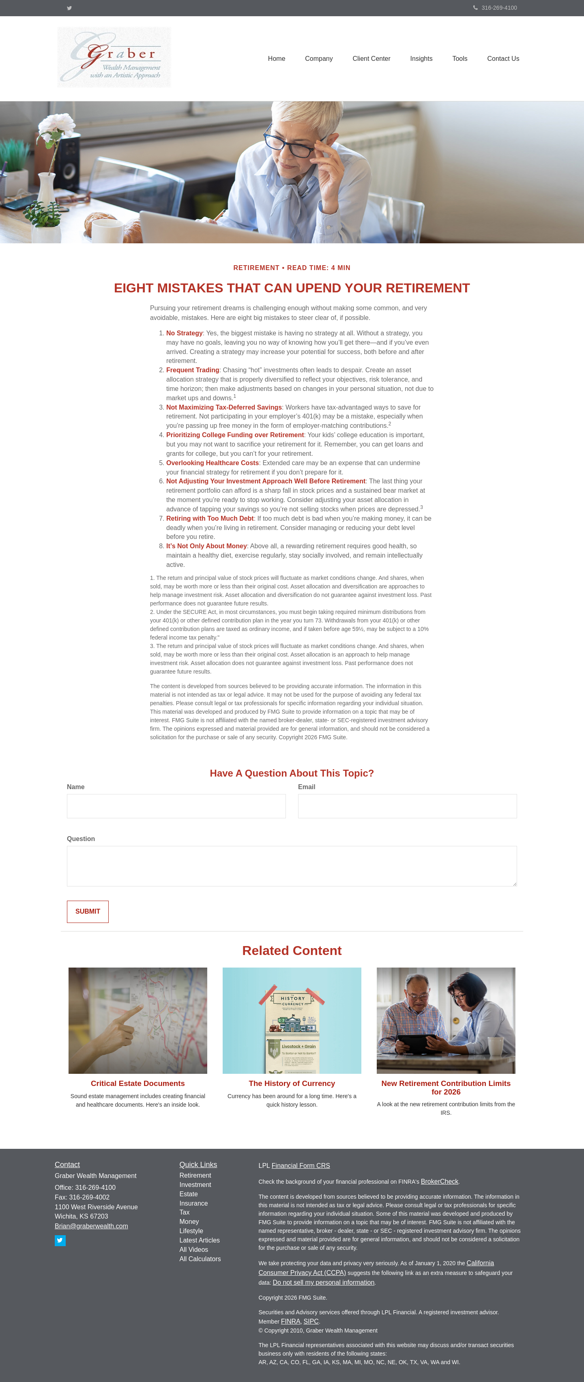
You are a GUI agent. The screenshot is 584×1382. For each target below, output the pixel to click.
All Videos (194, 1249)
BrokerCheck (439, 1181)
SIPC (311, 1321)
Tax (185, 1212)
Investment (195, 1184)
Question (81, 838)
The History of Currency (292, 1083)
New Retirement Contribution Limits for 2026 (446, 1087)
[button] (317, 58)
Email (307, 786)
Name (76, 786)
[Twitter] (69, 8)
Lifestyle (192, 1230)
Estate (189, 1194)
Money (189, 1221)
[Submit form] (88, 912)
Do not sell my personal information (324, 1282)
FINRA (291, 1321)
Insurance (194, 1203)
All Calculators (200, 1258)
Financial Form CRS (301, 1165)
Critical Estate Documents (138, 1083)
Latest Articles (200, 1240)
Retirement (195, 1175)
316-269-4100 (495, 7)
